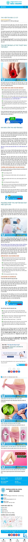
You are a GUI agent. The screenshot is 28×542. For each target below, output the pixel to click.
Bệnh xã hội (4, 511)
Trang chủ (3, 540)
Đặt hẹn (24, 540)
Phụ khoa (4, 509)
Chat (10, 540)
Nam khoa (4, 507)
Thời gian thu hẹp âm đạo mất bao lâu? (11, 398)
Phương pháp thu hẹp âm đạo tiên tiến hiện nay (13, 446)
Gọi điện (17, 540)
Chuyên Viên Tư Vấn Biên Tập (16, 346)
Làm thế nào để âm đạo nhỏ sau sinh (10, 423)
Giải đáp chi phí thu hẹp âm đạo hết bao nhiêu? (13, 469)
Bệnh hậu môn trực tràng (7, 512)
